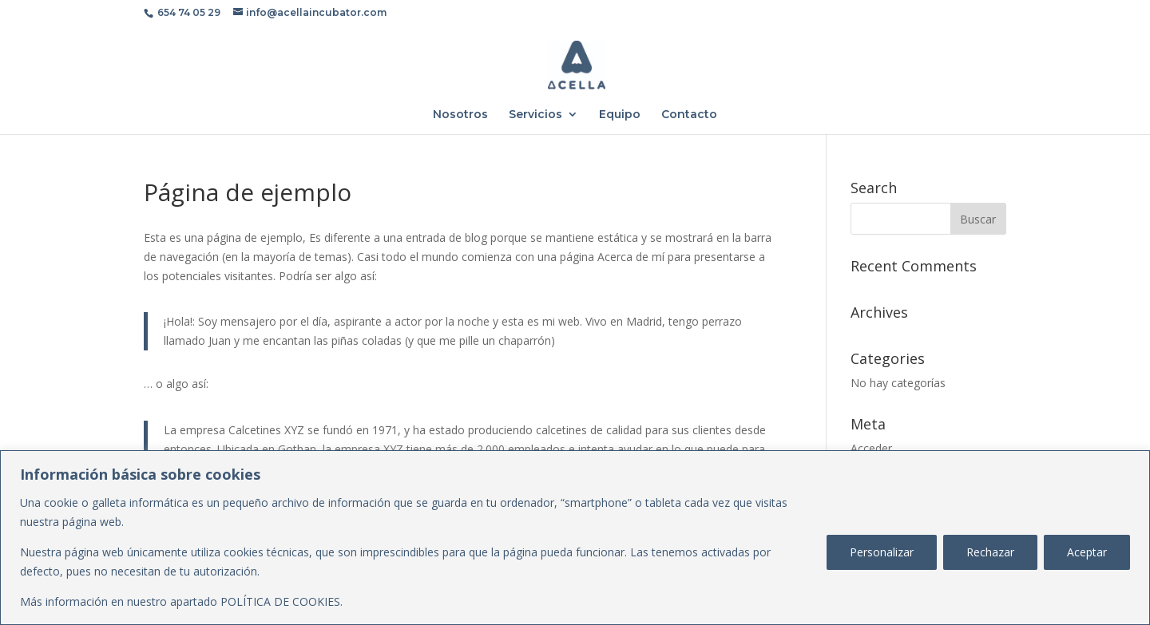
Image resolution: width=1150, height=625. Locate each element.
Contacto (689, 115)
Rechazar (990, 552)
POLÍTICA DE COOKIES (280, 601)
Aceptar (1087, 552)
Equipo (619, 115)
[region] (575, 537)
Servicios (535, 115)
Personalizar (882, 552)
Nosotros (460, 115)
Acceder (871, 448)
